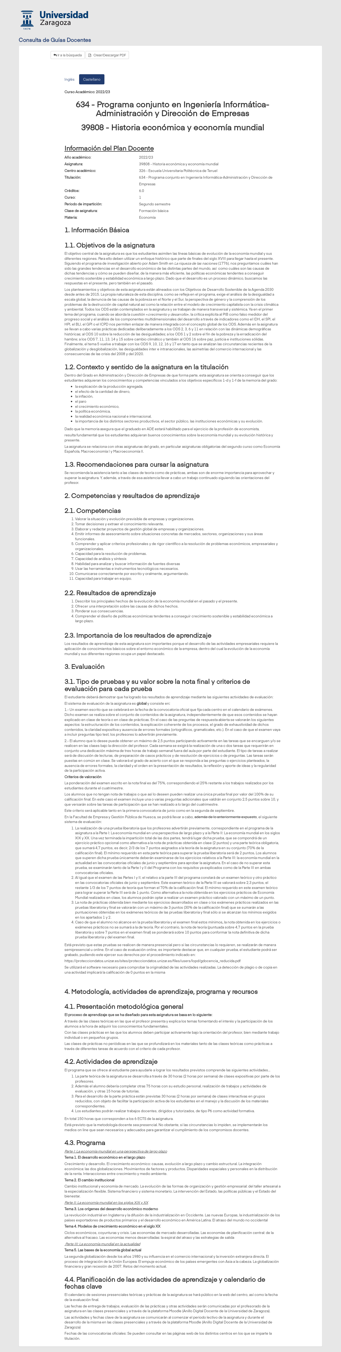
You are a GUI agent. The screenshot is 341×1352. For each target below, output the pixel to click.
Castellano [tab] (91, 79)
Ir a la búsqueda (68, 55)
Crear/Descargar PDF (107, 55)
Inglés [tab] (69, 79)
